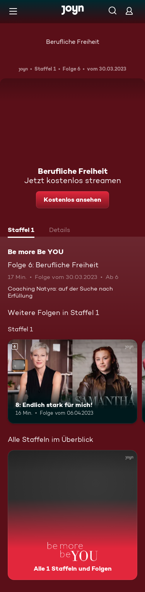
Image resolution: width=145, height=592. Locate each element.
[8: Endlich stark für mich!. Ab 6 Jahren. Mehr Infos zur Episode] (72, 381)
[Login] (129, 10)
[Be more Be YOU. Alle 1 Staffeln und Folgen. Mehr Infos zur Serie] (72, 515)
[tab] (21, 231)
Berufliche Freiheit (72, 41)
